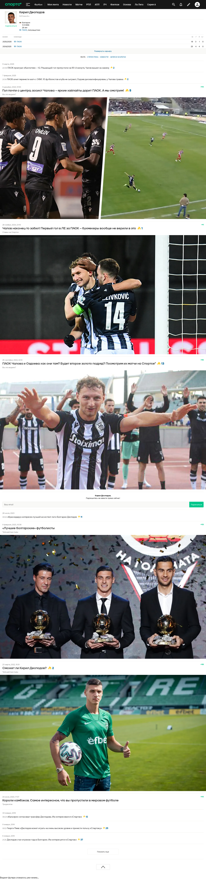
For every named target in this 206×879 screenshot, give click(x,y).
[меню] (28, 4)
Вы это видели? (9, 94)
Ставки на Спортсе (10, 232)
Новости (104, 57)
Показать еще (103, 851)
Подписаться (11, 26)
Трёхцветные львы (10, 532)
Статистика (92, 57)
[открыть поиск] (173, 4)
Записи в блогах (118, 57)
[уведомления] (181, 4)
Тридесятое (7, 804)
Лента (82, 57)
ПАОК (24, 30)
